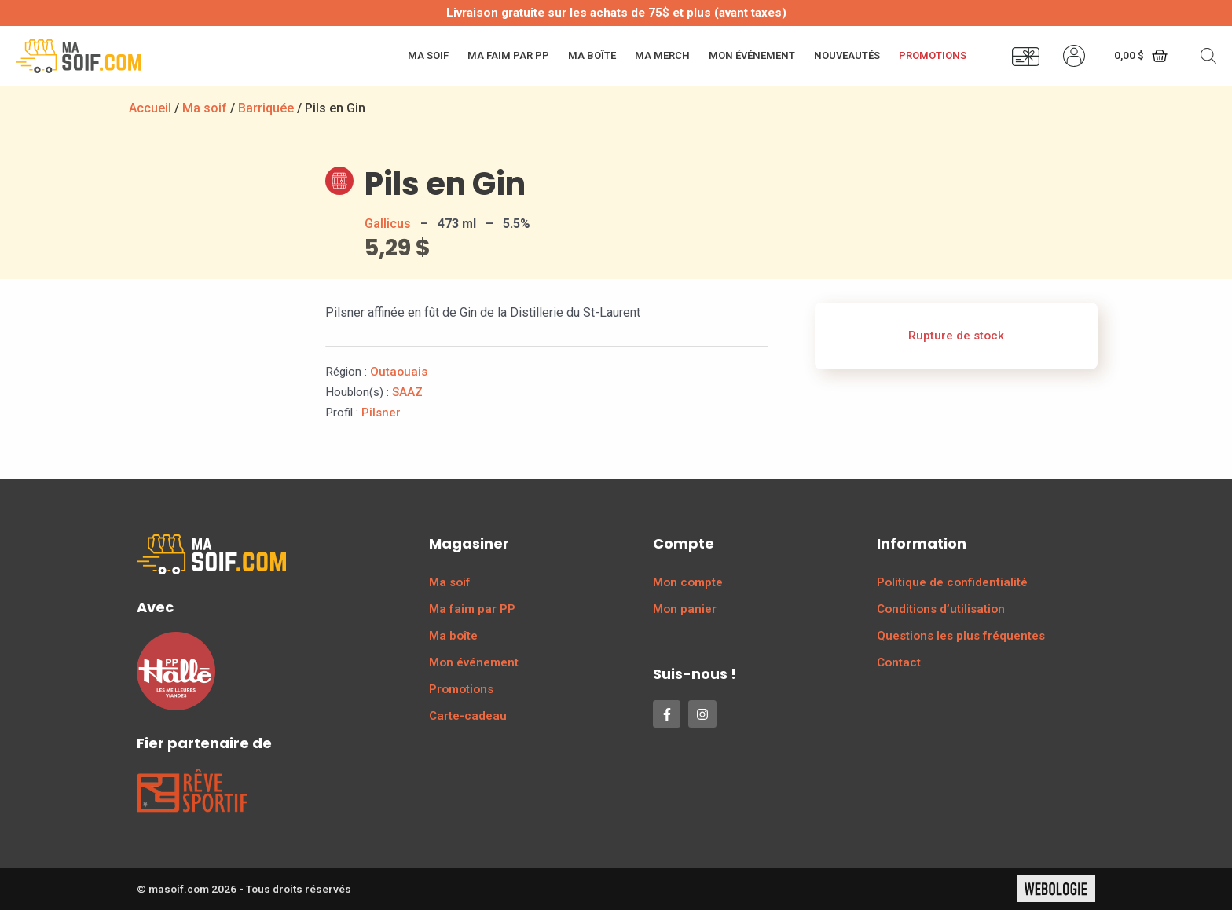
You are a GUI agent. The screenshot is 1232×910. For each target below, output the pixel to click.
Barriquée (266, 108)
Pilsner (381, 412)
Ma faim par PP (508, 55)
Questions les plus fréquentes (961, 636)
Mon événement (752, 55)
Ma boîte (592, 55)
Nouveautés (847, 55)
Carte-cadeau (468, 716)
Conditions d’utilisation (941, 609)
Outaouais (398, 372)
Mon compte (688, 582)
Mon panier (685, 609)
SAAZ (407, 392)
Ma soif (428, 55)
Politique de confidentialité (952, 582)
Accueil (150, 108)
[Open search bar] (1208, 56)
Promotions (932, 55)
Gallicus (388, 223)
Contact (899, 662)
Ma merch (662, 55)
